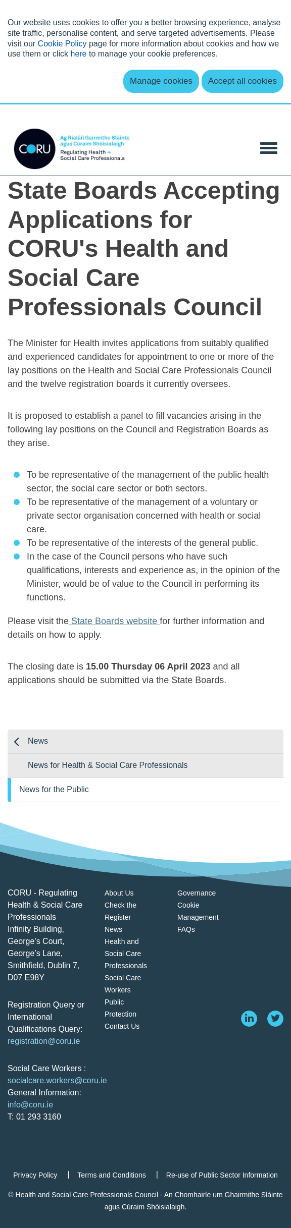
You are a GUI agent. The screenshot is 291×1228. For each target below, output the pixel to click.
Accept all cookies (242, 81)
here (78, 53)
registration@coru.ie (44, 1041)
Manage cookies (161, 81)
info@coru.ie (30, 1104)
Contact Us (122, 1026)
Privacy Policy (35, 1175)
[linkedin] (249, 1019)
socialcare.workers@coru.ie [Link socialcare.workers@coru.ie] (57, 1080)
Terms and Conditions (111, 1175)
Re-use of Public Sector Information (222, 1175)
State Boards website (114, 621)
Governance (196, 893)
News (38, 741)
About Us (119, 893)
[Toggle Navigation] (269, 147)
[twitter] (275, 1019)
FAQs (186, 929)
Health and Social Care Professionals (126, 953)
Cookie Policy (62, 43)
